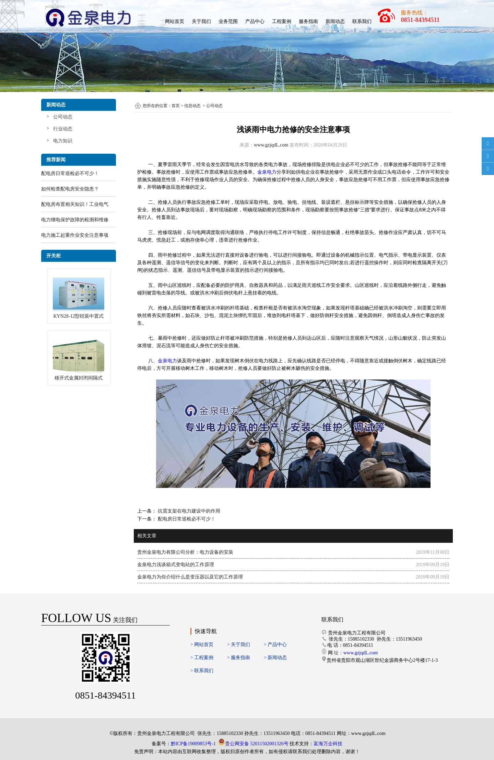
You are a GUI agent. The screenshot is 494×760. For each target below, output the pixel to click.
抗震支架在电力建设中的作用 (188, 511)
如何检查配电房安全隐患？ (70, 188)
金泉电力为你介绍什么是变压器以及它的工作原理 (190, 577)
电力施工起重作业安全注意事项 (74, 235)
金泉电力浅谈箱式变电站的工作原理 (175, 564)
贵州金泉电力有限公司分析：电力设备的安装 (185, 552)
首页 (176, 105)
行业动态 (62, 128)
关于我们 (201, 21)
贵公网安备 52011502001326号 (257, 743)
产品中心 (254, 21)
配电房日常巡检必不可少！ (70, 173)
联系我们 (362, 21)
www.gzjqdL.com (271, 145)
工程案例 (281, 21)
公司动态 (62, 116)
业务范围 (228, 21)
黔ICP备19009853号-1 (193, 743)
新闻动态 (335, 21)
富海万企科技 (328, 743)
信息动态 (192, 105)
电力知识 (62, 140)
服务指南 (308, 21)
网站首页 (174, 21)
